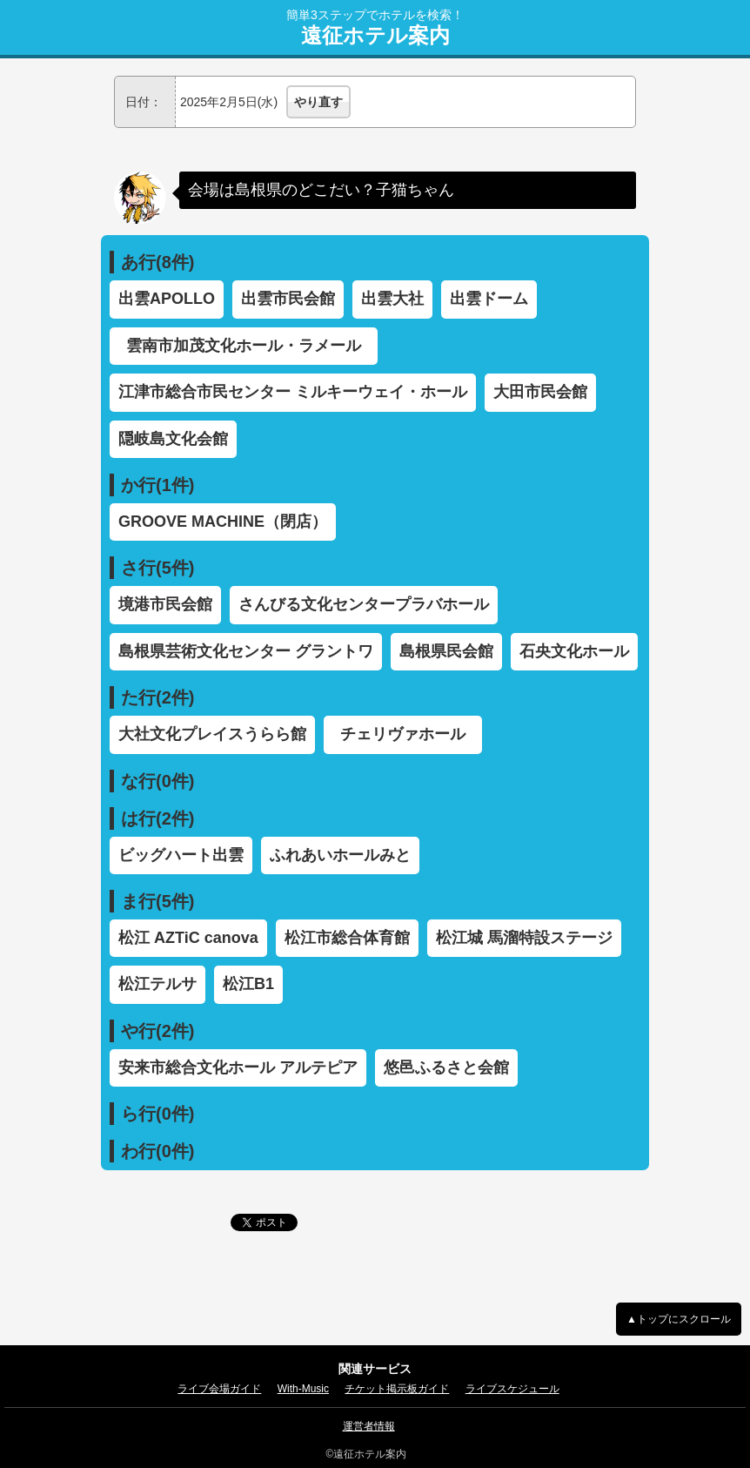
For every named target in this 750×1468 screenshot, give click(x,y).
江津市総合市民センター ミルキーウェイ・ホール (292, 392)
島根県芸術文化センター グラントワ (245, 651)
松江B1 (248, 984)
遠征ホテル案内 (375, 35)
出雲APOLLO (166, 298)
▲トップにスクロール (678, 1319)
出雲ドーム (489, 298)
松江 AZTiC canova (188, 937)
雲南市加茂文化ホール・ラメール (251, 345)
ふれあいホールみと (340, 855)
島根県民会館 (446, 651)
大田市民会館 (540, 392)
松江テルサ (157, 984)
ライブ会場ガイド (219, 1389)
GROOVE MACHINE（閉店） (222, 521)
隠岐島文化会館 (173, 439)
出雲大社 (392, 298)
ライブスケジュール (512, 1389)
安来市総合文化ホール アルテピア (238, 1067)
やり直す (318, 102)
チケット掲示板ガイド (397, 1389)
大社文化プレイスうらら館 (212, 734)
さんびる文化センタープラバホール (363, 604)
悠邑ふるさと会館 (446, 1067)
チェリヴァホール (410, 734)
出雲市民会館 (288, 298)
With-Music (303, 1389)
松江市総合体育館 (347, 937)
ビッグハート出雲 (181, 855)
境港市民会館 (165, 604)
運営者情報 (369, 1426)
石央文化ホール (574, 651)
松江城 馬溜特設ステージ (524, 937)
